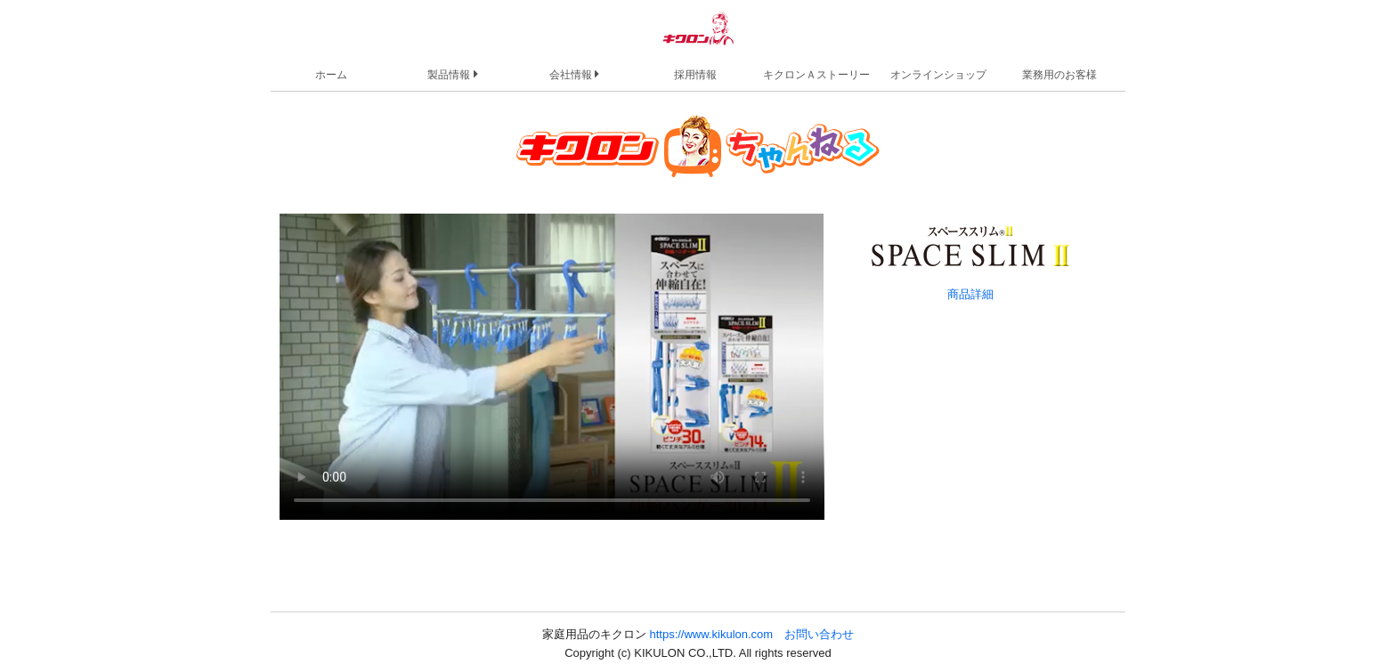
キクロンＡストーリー (816, 74)
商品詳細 (970, 294)
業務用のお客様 (1059, 74)
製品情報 (452, 74)
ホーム (331, 74)
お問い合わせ (819, 634)
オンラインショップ (938, 74)
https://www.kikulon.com (711, 634)
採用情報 (695, 74)
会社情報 (574, 74)
